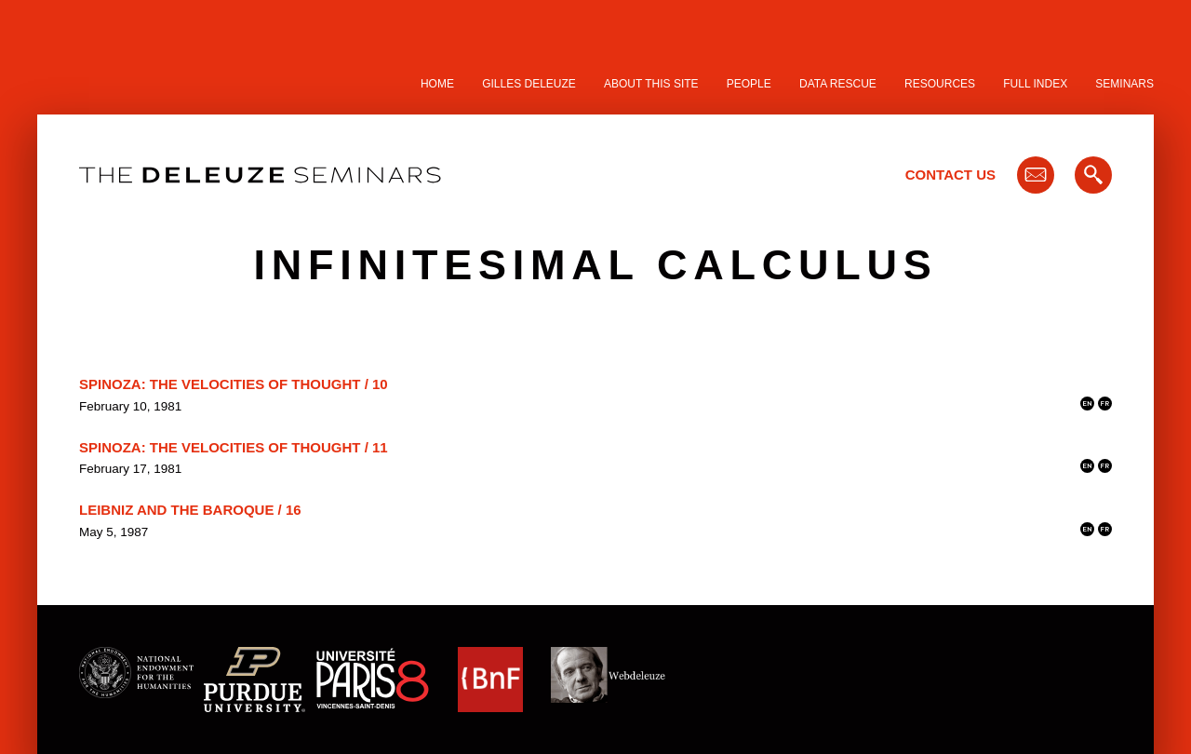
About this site (651, 83)
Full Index (1035, 83)
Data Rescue (838, 83)
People (749, 83)
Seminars (1124, 83)
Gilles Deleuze (529, 83)
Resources (939, 83)
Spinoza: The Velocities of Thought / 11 (233, 447)
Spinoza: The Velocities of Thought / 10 (233, 384)
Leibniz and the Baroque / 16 (190, 510)
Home (437, 83)
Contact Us (950, 174)
